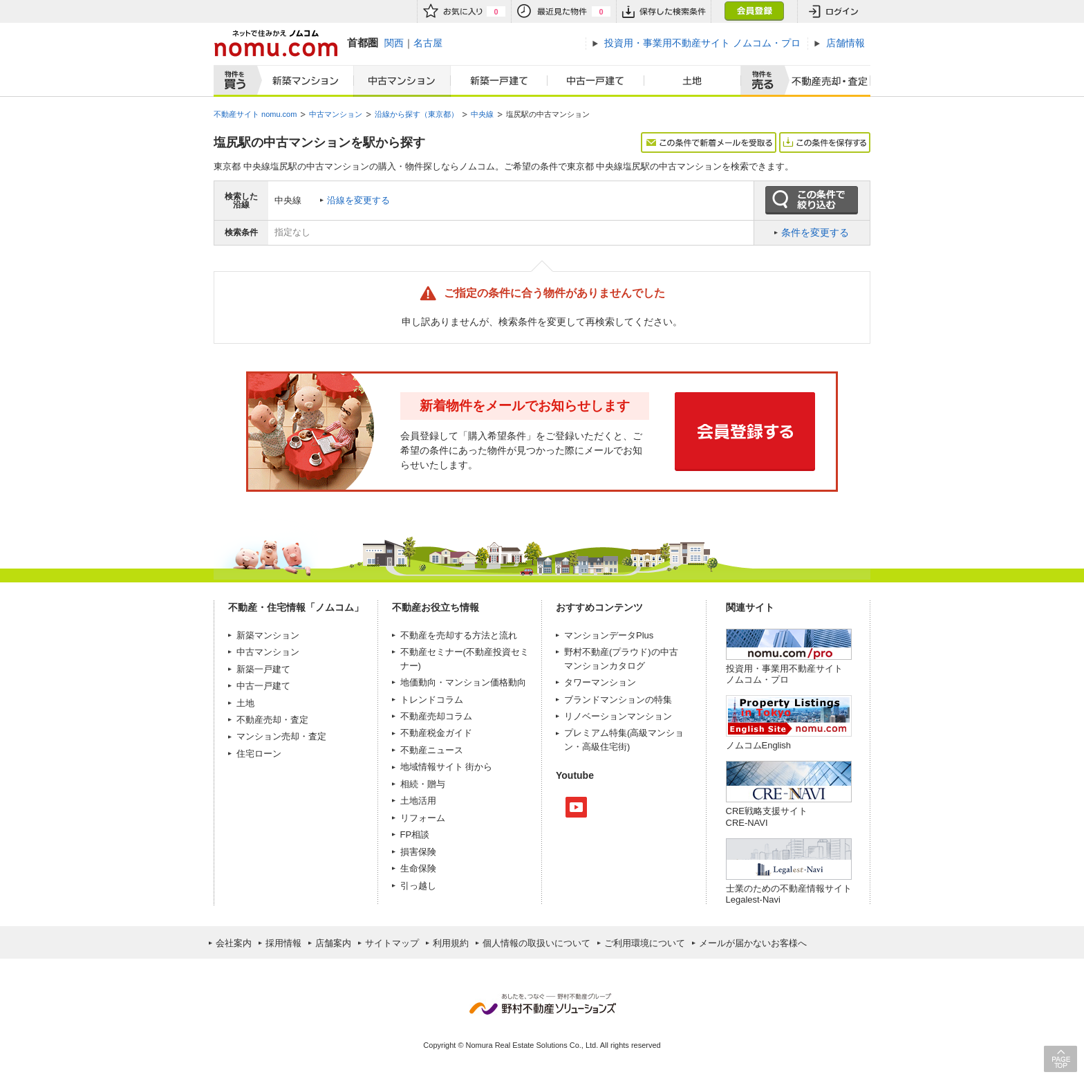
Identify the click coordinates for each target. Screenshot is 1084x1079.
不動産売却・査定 (272, 719)
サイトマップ (392, 943)
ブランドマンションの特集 (618, 699)
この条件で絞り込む (811, 200)
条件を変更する (815, 232)
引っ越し (418, 885)
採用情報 (283, 943)
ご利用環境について (644, 943)
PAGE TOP (1060, 1058)
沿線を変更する (358, 200)
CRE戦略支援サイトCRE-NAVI (766, 816)
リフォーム (422, 818)
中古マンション (402, 81)
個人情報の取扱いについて (536, 943)
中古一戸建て (596, 81)
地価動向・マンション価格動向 (463, 682)
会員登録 (754, 11)
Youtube (576, 807)
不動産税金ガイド (436, 733)
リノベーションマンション (618, 716)
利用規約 (451, 943)
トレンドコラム (431, 699)
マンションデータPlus (608, 635)
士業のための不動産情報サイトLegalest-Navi (789, 894)
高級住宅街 (604, 746)
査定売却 (824, 81)
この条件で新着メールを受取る (708, 142)
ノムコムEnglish (759, 745)
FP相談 (415, 834)
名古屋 (427, 42)
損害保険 (418, 852)
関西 (394, 42)
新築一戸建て (499, 81)
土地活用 (418, 800)
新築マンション (302, 81)
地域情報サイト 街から (446, 767)
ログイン (833, 11)
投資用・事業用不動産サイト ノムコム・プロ (784, 674)
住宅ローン (258, 753)
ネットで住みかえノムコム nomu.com (275, 43)
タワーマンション (600, 682)
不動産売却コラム (436, 716)
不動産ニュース (431, 750)
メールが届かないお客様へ (753, 943)
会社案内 (234, 943)
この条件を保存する (824, 142)
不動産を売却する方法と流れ (458, 635)
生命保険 (418, 868)
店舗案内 (333, 943)
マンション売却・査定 (281, 736)
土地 (692, 81)
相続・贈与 (422, 784)
